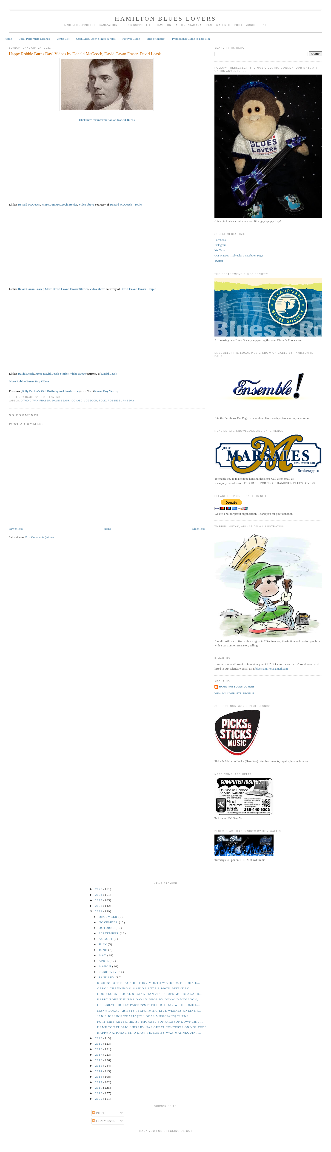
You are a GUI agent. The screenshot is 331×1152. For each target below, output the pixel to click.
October (107, 927)
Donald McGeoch (29, 204)
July (103, 944)
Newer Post (16, 528)
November (109, 922)
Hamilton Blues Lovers (165, 18)
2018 (99, 1049)
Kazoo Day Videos (105, 391)
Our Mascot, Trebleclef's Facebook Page (238, 255)
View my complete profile (234, 693)
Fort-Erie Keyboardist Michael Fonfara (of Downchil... (150, 1021)
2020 (99, 1038)
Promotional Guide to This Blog (191, 38)
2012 (99, 1082)
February (108, 972)
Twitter (218, 260)
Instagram (220, 245)
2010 (99, 1093)
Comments (104, 1121)
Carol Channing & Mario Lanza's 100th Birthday (143, 988)
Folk (102, 400)
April (104, 961)
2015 (99, 1065)
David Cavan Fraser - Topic (138, 289)
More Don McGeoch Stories (59, 204)
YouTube (219, 250)
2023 (99, 900)
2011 (99, 1087)
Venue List (63, 38)
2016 (99, 1060)
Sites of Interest (156, 38)
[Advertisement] (165, 1141)
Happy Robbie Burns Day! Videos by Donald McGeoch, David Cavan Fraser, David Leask (85, 54)
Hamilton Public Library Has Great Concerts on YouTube (152, 1027)
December (109, 916)
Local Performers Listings (34, 38)
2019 (99, 1043)
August (106, 939)
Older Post (198, 528)
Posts (99, 1113)
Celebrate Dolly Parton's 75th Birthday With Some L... (148, 1005)
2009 (99, 1098)
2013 (99, 1076)
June (103, 950)
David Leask (26, 373)
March (105, 966)
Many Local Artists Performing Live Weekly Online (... (149, 1010)
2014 (99, 1071)
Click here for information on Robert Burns (107, 120)
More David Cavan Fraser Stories (66, 289)
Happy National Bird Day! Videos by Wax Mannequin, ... (149, 1032)
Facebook (220, 240)
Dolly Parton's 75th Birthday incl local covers (51, 391)
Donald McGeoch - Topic (126, 204)
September (109, 933)
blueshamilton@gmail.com (271, 668)
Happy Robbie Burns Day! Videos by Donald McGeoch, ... (149, 999)
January (107, 977)
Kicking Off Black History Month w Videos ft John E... (148, 983)
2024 (99, 894)
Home (8, 38)
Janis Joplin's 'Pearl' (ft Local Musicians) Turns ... (145, 1016)
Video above (86, 204)
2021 (99, 911)
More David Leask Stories (52, 373)
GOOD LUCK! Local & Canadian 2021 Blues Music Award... (149, 994)
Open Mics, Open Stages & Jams (96, 38)
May (103, 955)
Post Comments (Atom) (39, 537)
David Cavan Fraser (30, 289)
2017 (99, 1054)
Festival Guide (131, 38)
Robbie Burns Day (121, 400)
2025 (99, 889)
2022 (99, 905)
